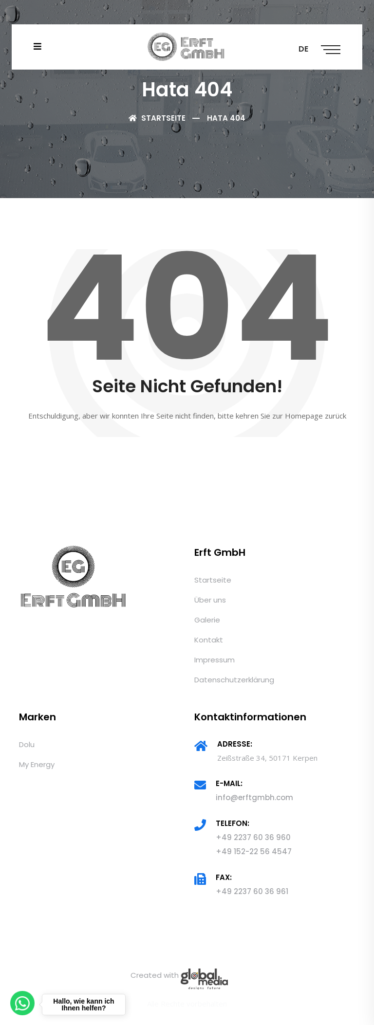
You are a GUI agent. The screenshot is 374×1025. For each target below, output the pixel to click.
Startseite (157, 118)
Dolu (27, 744)
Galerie (207, 620)
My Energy (37, 764)
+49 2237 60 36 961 (252, 891)
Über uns (210, 600)
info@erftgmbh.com (254, 797)
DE (303, 49)
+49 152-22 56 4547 (254, 851)
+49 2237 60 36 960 (253, 837)
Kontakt (208, 640)
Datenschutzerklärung (234, 680)
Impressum (214, 660)
